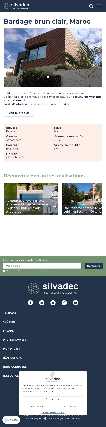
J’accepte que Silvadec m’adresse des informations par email (30, 271)
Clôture (9, 321)
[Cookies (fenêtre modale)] (11, 420)
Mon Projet (11, 348)
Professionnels (14, 339)
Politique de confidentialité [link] (53, 413)
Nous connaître (14, 366)
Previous (9, 57)
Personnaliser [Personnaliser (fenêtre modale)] (69, 406)
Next (97, 57)
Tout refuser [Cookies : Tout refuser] (37, 406)
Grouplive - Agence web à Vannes (63, 418)
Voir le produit (19, 113)
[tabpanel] (53, 57)
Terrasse (9, 312)
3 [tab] (58, 77)
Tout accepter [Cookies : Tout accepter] (53, 399)
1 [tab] (48, 77)
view (6, 184)
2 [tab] (53, 77)
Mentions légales (34, 418)
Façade (8, 330)
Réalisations (12, 357)
